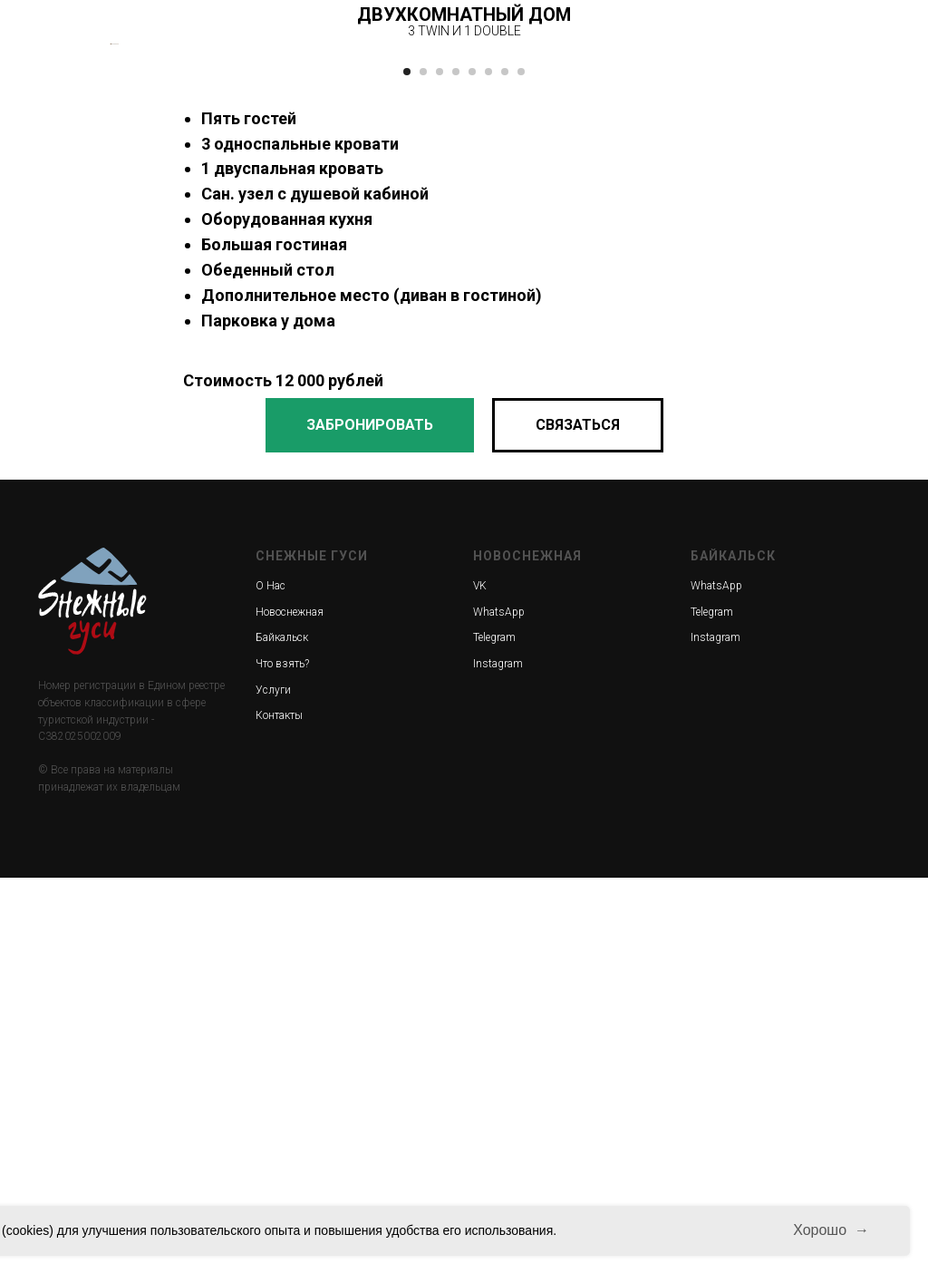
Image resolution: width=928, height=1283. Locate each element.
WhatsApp (499, 1017)
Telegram (494, 1043)
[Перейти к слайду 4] (455, 477)
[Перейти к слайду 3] (439, 477)
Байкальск (282, 1043)
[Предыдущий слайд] (110, 246)
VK (480, 991)
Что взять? (282, 1069)
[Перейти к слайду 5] (472, 477)
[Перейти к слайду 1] (407, 477)
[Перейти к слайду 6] (488, 477)
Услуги (273, 1095)
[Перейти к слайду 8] (521, 477)
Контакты (279, 1120)
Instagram (498, 1069)
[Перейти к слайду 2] (423, 477)
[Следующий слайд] (817, 246)
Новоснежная (290, 1017)
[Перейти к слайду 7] (504, 477)
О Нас (270, 991)
